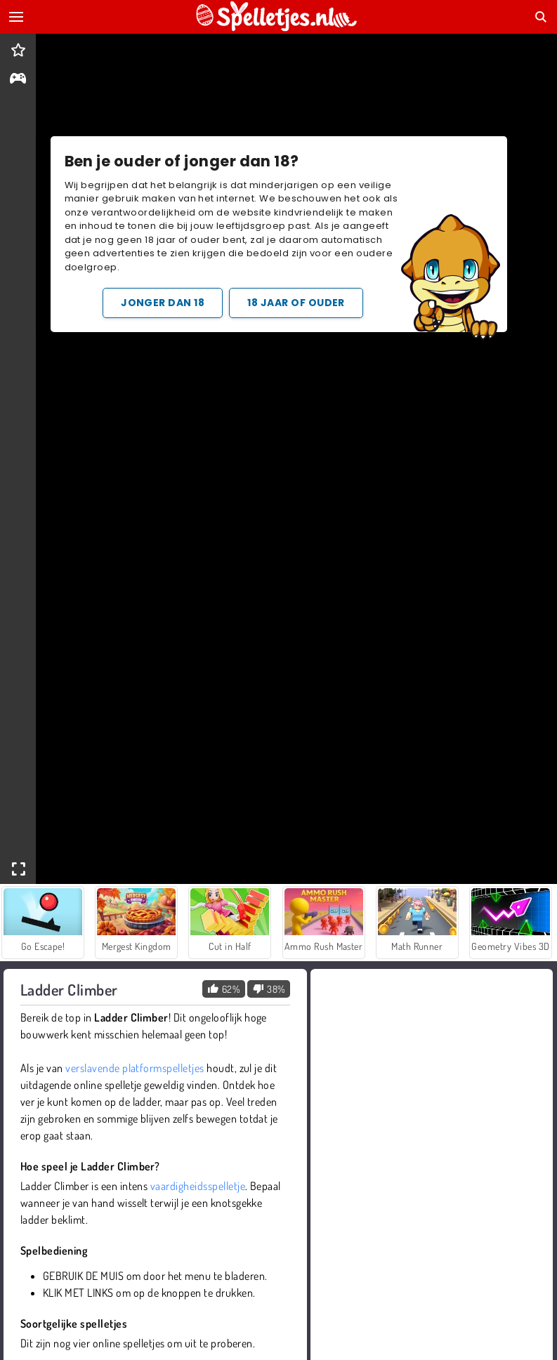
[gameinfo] (18, 80)
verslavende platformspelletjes (134, 1068)
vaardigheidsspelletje (197, 1186)
